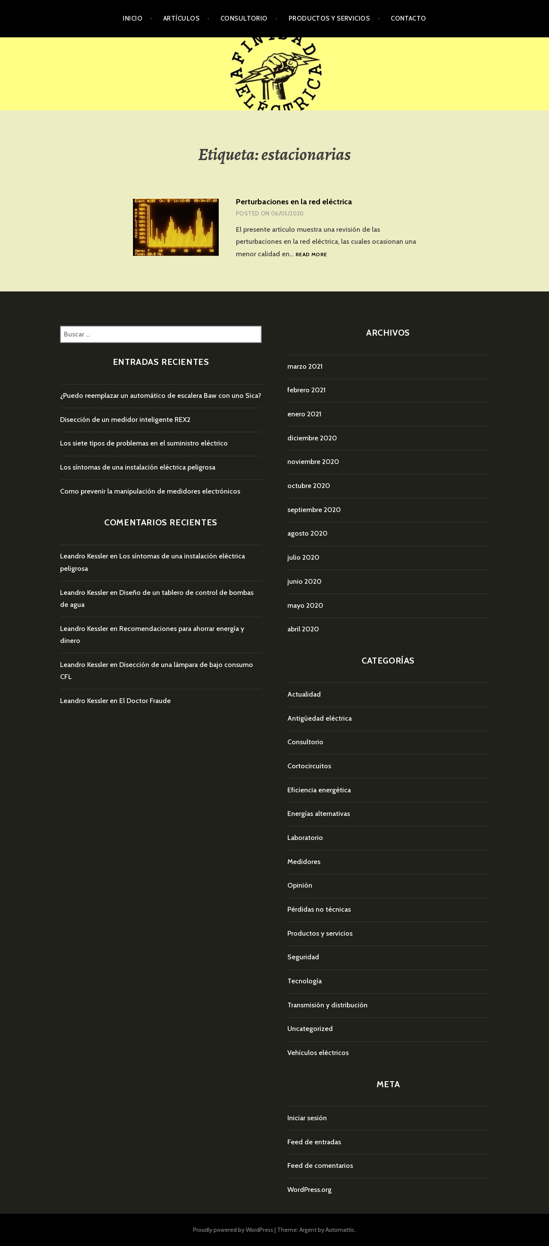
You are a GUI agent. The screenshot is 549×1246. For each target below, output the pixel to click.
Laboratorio (305, 838)
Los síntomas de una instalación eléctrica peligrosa (137, 467)
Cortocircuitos (309, 766)
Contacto (408, 18)
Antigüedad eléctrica (319, 718)
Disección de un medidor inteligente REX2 (125, 419)
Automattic (340, 1230)
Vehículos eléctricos (318, 1053)
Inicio (132, 18)
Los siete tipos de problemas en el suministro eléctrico (144, 443)
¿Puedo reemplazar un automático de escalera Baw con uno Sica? (160, 395)
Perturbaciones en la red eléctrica (294, 201)
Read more (311, 254)
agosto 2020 (307, 533)
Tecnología (304, 981)
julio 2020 (303, 557)
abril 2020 (303, 629)
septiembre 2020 (314, 510)
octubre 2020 (308, 486)
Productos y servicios (329, 18)
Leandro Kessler (84, 556)
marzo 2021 (305, 366)
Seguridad (303, 957)
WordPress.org (309, 1189)
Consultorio (244, 18)
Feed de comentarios (320, 1165)
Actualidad (304, 694)
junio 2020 (304, 581)
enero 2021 (304, 414)
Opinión (299, 885)
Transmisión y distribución (327, 1005)
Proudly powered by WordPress (233, 1230)
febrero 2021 (306, 390)
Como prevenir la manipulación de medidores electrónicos (150, 491)
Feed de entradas (314, 1142)
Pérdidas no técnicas (319, 909)
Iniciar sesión (307, 1118)
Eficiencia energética (319, 790)
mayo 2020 (305, 605)
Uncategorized (310, 1029)
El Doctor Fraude (145, 701)
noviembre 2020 (313, 462)
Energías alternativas (318, 813)
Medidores (303, 862)
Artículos (181, 18)
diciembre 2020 (312, 438)
